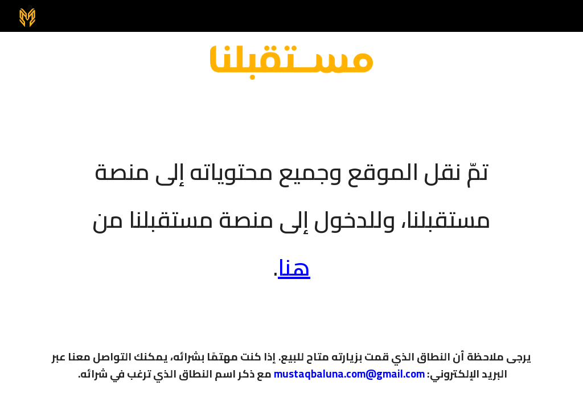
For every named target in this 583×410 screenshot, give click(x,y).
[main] (291, 212)
